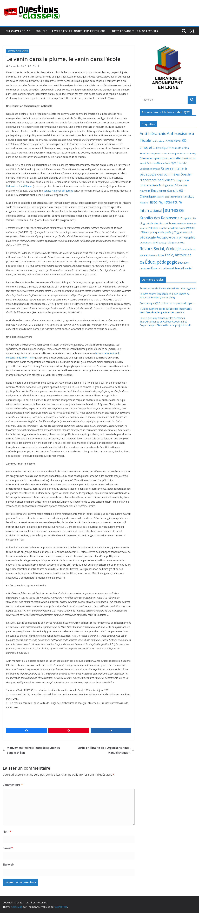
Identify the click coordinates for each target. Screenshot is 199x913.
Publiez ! (41, 31)
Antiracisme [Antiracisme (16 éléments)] (173, 141)
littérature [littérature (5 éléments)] (181, 223)
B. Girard (34, 66)
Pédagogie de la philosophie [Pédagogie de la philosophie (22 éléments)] (175, 237)
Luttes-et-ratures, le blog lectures (134, 31)
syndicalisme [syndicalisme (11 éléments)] (188, 249)
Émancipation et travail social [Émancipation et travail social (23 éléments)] (172, 268)
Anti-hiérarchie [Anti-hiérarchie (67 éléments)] (153, 133)
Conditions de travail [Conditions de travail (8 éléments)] (150, 168)
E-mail (8, 848)
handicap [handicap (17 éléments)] (188, 196)
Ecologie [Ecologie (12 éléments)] (164, 185)
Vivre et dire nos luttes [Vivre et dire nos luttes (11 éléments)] (152, 255)
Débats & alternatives (18, 51)
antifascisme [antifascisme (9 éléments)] (158, 141)
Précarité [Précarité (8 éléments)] (187, 232)
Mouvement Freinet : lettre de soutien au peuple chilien (31, 750)
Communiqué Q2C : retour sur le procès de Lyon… (167, 303)
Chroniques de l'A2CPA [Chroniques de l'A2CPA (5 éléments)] (157, 153)
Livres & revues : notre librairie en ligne (78, 31)
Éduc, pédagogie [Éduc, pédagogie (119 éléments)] (161, 262)
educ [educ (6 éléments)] (171, 185)
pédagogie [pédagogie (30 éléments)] (148, 237)
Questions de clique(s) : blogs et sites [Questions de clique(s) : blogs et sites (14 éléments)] (162, 242)
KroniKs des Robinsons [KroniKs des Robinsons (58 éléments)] (159, 217)
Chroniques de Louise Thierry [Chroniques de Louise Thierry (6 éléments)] (182, 153)
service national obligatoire (58, 190)
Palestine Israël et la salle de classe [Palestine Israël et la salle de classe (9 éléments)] (167, 227)
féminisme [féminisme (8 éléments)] (176, 196)
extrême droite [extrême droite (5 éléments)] (163, 197)
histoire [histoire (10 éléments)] (144, 202)
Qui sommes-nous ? (17, 31)
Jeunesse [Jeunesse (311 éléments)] (173, 210)
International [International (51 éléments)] (151, 210)
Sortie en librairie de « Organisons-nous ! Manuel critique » (106, 750)
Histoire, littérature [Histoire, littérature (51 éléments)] (165, 202)
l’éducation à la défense (19, 186)
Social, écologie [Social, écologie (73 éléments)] (167, 248)
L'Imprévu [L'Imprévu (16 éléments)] (186, 218)
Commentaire (13, 785)
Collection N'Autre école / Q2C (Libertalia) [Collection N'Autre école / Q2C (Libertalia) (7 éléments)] (167, 163)
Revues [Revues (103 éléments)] (146, 248)
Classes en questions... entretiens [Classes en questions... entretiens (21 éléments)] (162, 158)
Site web (8, 864)
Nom (7, 831)
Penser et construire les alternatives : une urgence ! (168, 288)
